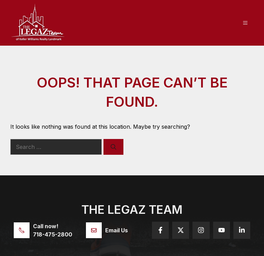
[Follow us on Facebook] (160, 230)
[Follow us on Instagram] (200, 230)
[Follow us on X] (180, 230)
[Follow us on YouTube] (221, 230)
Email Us (116, 230)
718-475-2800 (52, 234)
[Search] (113, 147)
